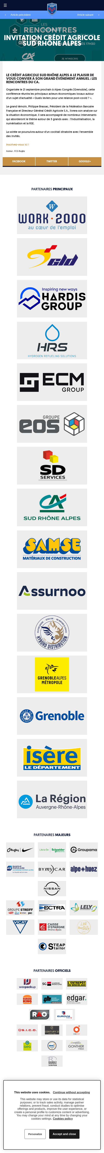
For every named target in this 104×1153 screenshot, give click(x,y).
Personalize (35, 1134)
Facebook (19, 161)
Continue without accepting (71, 1092)
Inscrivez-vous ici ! (18, 144)
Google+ (85, 161)
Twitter (52, 161)
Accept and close (64, 1134)
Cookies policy (63, 1118)
